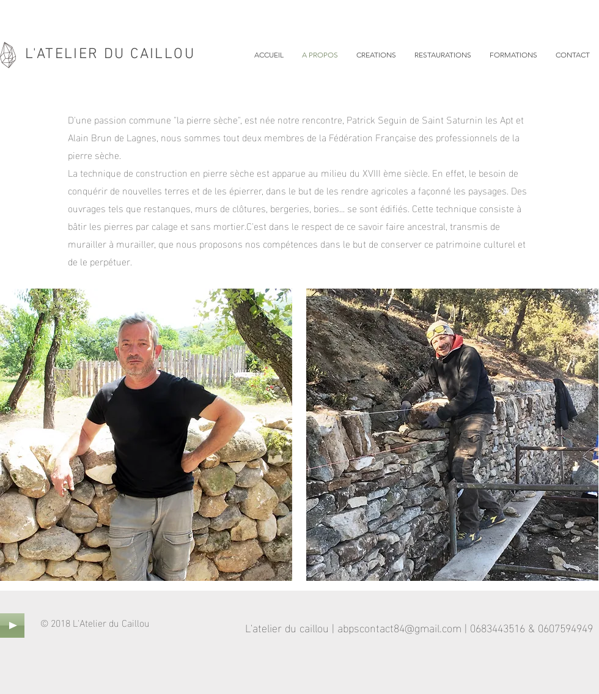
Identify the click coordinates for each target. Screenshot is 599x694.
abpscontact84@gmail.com (399, 627)
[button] (376, 55)
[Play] (12, 625)
